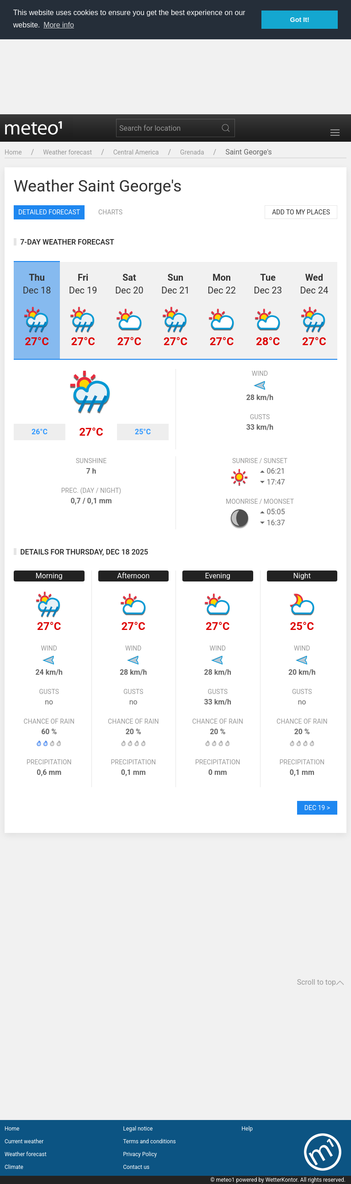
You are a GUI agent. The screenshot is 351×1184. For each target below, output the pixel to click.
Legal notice (138, 1128)
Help (247, 1128)
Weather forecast (67, 152)
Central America (136, 152)
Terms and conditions (149, 1141)
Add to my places (301, 212)
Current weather (24, 1141)
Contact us (136, 1167)
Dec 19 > (317, 807)
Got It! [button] (299, 19)
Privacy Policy (140, 1154)
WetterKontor (282, 1180)
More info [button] (58, 25)
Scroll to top (320, 982)
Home (13, 152)
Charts (110, 212)
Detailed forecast (49, 212)
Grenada (192, 152)
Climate (14, 1167)
